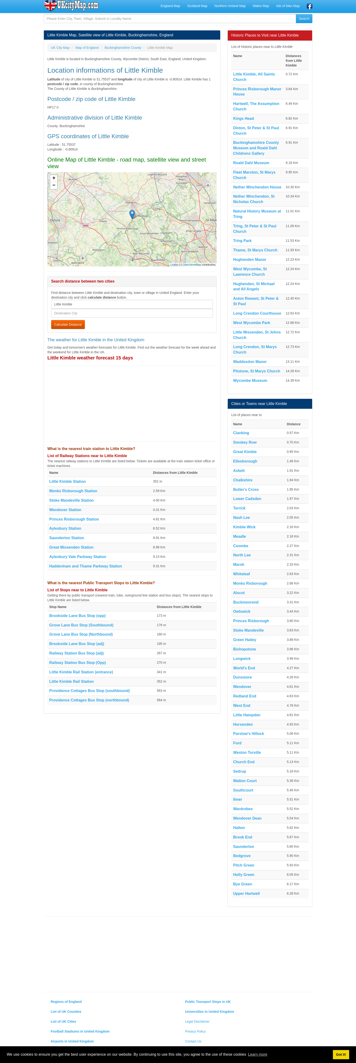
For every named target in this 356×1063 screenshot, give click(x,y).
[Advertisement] (132, 404)
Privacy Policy (195, 1031)
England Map (170, 6)
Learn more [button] (257, 1054)
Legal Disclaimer (197, 1021)
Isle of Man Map (288, 6)
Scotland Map (197, 6)
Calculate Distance (68, 324)
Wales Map (261, 6)
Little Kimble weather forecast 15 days (90, 357)
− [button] (53, 185)
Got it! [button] (341, 1054)
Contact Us (193, 1041)
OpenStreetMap (192, 264)
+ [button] (53, 178)
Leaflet (174, 264)
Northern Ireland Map (230, 6)
